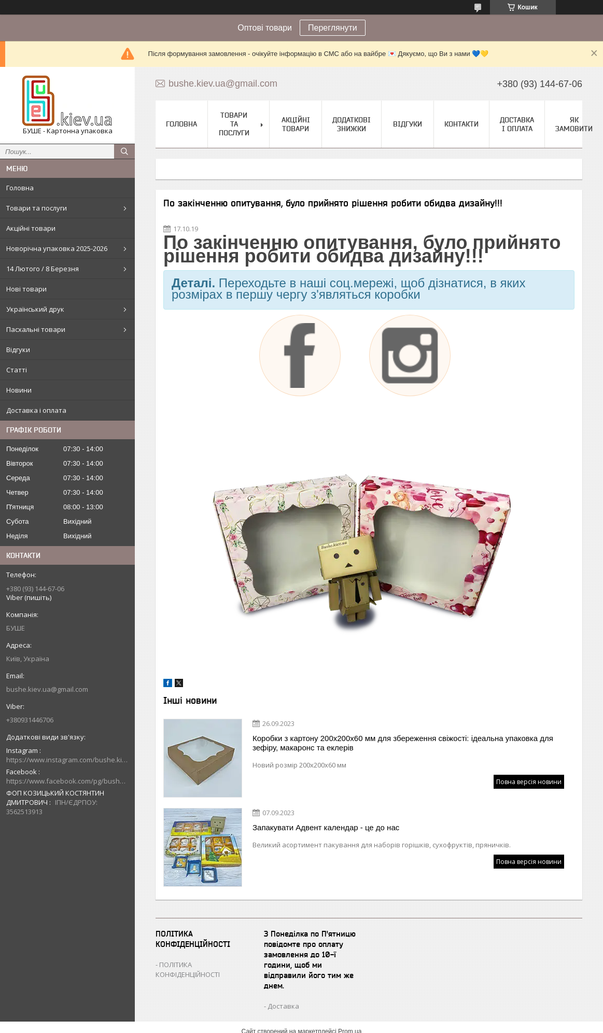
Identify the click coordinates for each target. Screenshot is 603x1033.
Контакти (461, 124)
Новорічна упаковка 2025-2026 (56, 248)
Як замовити (574, 124)
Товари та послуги (36, 208)
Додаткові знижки (351, 124)
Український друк (35, 309)
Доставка (283, 1006)
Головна (20, 187)
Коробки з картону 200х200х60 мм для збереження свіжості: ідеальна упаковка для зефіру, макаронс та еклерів (403, 743)
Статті (16, 369)
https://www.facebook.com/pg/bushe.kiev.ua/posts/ (67, 781)
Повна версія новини (529, 781)
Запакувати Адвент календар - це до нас (326, 827)
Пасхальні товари (35, 329)
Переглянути (332, 27)
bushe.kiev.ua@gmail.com (47, 689)
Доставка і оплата (36, 410)
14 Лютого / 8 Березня (42, 268)
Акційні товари (30, 228)
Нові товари (26, 289)
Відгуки (18, 349)
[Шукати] (124, 151)
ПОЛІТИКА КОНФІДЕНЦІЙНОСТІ (188, 969)
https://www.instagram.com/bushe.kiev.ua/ (67, 759)
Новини (19, 390)
